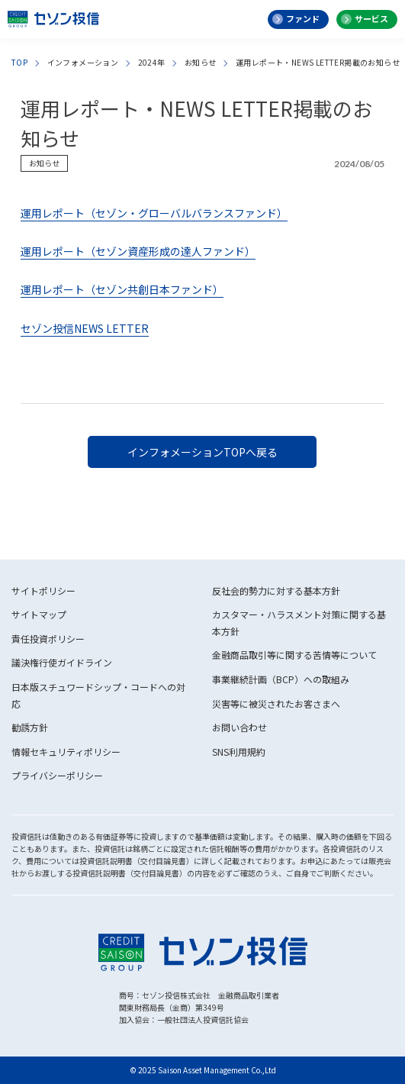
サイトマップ (38, 614)
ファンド (303, 18)
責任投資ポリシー (48, 638)
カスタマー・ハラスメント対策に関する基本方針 (299, 622)
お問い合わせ (239, 727)
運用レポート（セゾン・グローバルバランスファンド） (154, 213)
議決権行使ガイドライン (61, 662)
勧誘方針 (29, 727)
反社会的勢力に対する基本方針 (276, 590)
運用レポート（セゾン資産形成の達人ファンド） (138, 251)
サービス (371, 18)
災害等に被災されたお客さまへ (276, 703)
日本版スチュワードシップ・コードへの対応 (98, 695)
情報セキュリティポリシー (66, 751)
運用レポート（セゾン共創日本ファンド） (122, 289)
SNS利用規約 (238, 751)
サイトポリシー (43, 590)
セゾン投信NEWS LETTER (85, 328)
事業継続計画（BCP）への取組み (280, 679)
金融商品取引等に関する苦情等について (294, 654)
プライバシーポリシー (57, 775)
